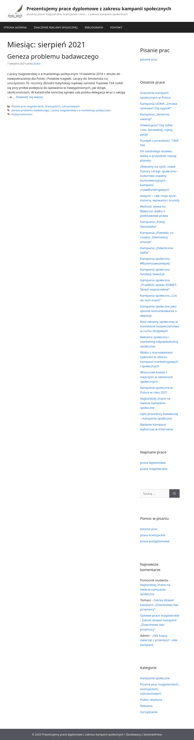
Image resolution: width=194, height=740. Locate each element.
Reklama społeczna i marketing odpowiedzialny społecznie (159, 341)
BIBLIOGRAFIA (94, 27)
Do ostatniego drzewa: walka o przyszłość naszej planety (158, 155)
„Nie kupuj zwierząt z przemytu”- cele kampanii (158, 640)
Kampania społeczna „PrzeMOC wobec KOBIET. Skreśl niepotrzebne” (158, 284)
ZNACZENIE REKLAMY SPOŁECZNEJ (56, 27)
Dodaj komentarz (21, 114)
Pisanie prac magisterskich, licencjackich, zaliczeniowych (45, 106)
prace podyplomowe (155, 541)
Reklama (146, 706)
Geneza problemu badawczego (53, 56)
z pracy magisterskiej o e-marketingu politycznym (80, 110)
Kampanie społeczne (155, 678)
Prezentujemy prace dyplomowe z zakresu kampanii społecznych (98, 8)
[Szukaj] (174, 493)
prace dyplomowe (153, 463)
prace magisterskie (153, 469)
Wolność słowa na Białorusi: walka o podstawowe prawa (154, 211)
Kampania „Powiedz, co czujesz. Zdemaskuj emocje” (156, 237)
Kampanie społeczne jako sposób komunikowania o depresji (158, 311)
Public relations (151, 700)
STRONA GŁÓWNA (15, 27)
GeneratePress (152, 734)
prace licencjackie (152, 535)
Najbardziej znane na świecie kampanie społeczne (155, 403)
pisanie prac (148, 59)
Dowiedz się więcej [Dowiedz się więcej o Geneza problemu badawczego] (29, 97)
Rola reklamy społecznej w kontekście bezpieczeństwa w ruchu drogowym (159, 326)
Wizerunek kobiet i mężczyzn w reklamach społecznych (156, 377)
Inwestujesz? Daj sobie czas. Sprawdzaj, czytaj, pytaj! (156, 129)
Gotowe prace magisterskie (159, 615)
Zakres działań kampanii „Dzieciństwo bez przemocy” (159, 604)
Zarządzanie (148, 712)
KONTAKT (116, 27)
